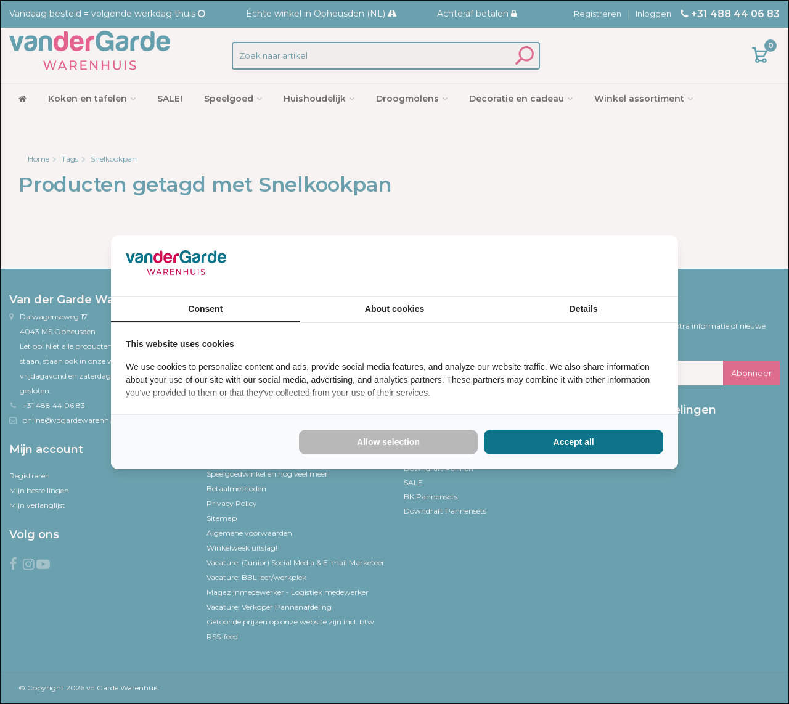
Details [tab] (584, 309)
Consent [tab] (205, 309)
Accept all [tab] (574, 442)
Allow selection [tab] (388, 442)
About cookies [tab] (394, 309)
